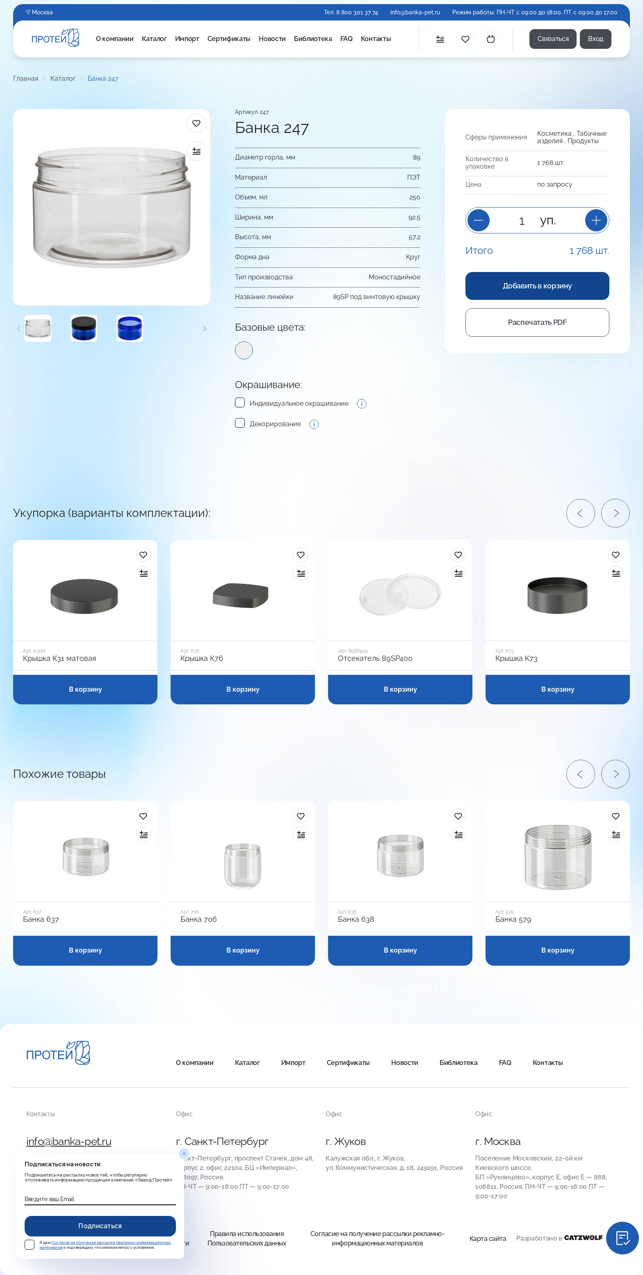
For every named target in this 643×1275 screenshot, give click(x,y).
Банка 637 (41, 919)
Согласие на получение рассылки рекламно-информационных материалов (377, 1238)
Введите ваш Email (49, 1199)
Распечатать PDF (537, 322)
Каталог (154, 39)
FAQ (346, 39)
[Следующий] (204, 328)
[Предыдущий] (19, 328)
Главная (25, 78)
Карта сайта (488, 1239)
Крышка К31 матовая (59, 658)
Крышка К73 (516, 658)
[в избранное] (196, 123)
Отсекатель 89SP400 (375, 658)
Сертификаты (229, 39)
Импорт (187, 39)
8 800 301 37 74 (357, 12)
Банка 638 (356, 919)
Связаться (553, 39)
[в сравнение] (196, 151)
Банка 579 (513, 919)
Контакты (376, 39)
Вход (595, 39)
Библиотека (313, 39)
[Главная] (58, 1054)
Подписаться (100, 1226)
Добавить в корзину (537, 285)
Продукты (583, 141)
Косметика (554, 133)
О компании (115, 39)
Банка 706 (198, 919)
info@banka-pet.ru (415, 12)
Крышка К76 (201, 658)
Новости (272, 39)
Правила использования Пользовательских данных (246, 1238)
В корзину (85, 689)
